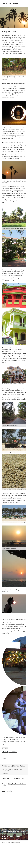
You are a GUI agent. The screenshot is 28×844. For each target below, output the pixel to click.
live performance (18, 769)
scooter (10, 772)
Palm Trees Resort (16, 770)
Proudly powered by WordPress (13, 842)
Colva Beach (19, 766)
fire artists (10, 768)
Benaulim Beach (7, 766)
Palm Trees (9, 770)
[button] (14, 17)
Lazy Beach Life (11, 769)
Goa (14, 768)
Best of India (13, 766)
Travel (22, 765)
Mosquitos (4, 770)
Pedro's (7, 772)
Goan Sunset (18, 768)
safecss (3, 842)
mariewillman (16, 765)
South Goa (15, 772)
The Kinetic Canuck (10, 3)
